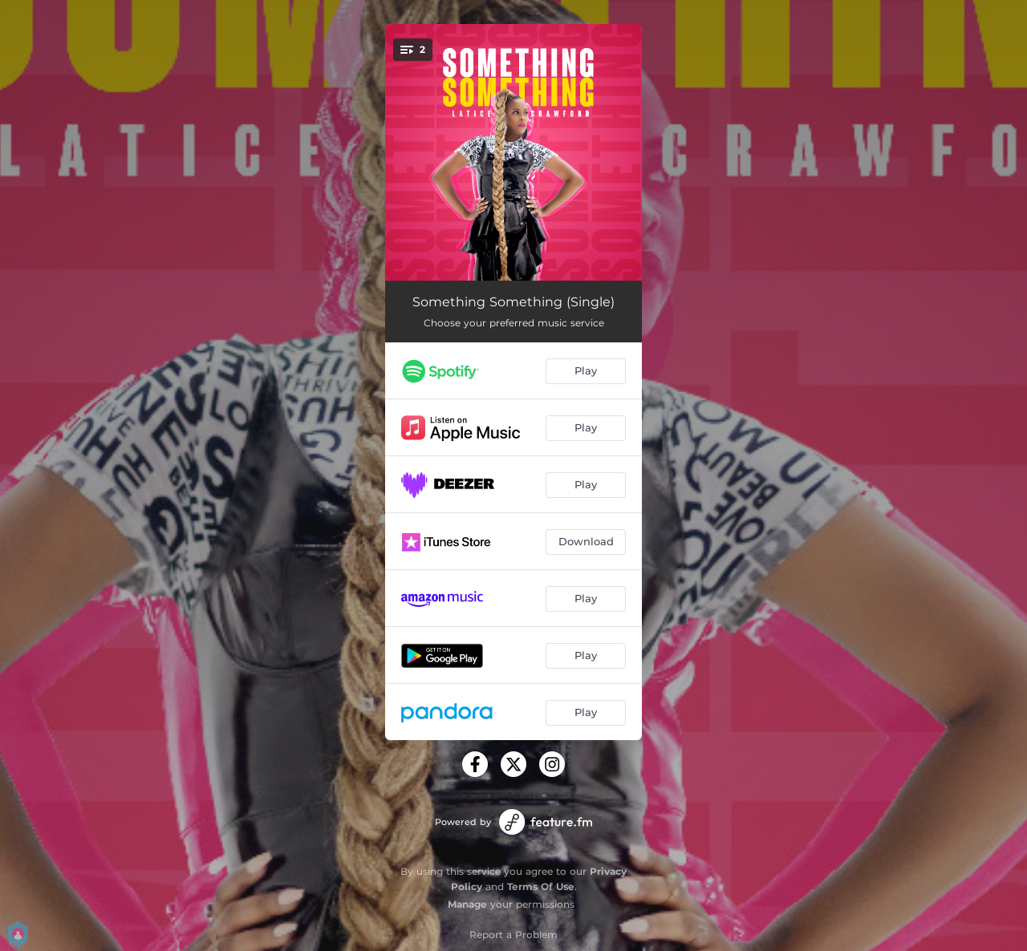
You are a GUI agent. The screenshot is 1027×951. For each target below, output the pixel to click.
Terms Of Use (540, 886)
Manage (467, 904)
